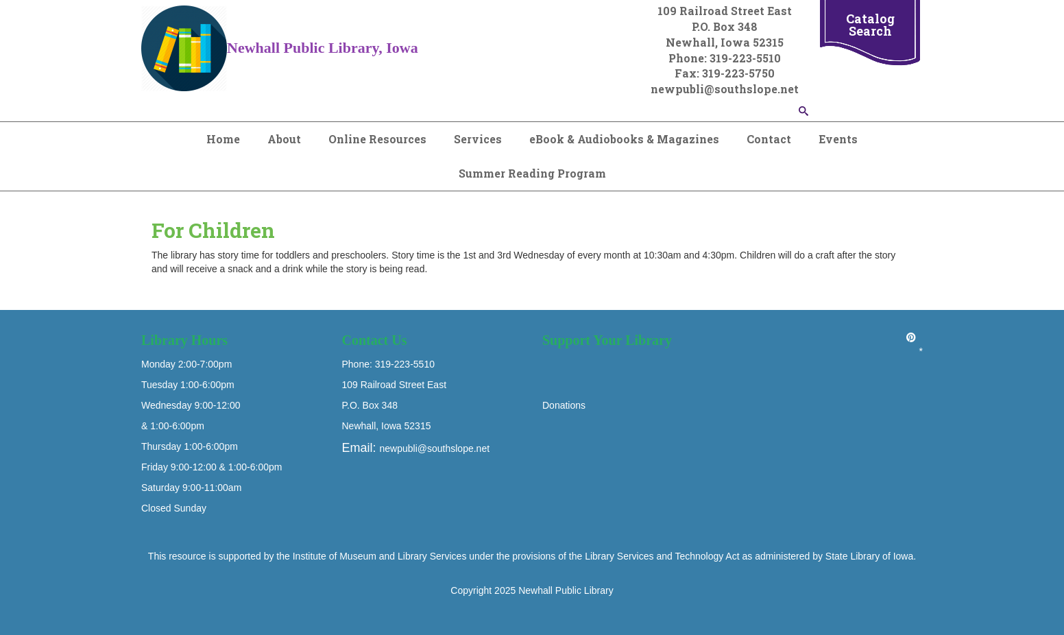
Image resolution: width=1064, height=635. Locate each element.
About (284, 139)
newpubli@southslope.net (435, 448)
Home (223, 139)
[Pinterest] (911, 337)
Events (838, 139)
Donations (563, 405)
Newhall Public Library (566, 590)
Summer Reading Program (532, 173)
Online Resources (377, 139)
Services (478, 139)
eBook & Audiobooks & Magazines (624, 139)
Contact (769, 139)
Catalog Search (870, 24)
